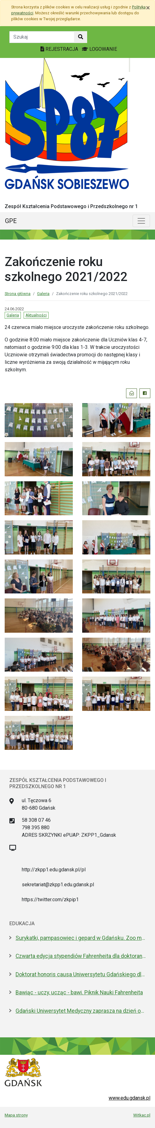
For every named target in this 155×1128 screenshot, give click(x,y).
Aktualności (36, 315)
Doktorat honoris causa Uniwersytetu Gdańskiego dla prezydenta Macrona (81, 974)
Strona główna (18, 293)
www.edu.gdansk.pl (129, 1098)
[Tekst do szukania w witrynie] (41, 37)
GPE (11, 221)
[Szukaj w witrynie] (80, 37)
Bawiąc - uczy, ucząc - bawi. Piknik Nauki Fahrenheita (79, 992)
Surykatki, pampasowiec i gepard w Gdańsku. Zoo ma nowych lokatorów (81, 938)
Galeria (43, 293)
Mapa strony (16, 1114)
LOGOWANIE (99, 49)
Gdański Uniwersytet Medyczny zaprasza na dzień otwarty (81, 1011)
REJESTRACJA (59, 49)
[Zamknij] (148, 8)
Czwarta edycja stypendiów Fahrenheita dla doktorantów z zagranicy (81, 956)
